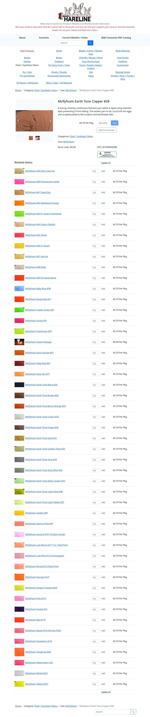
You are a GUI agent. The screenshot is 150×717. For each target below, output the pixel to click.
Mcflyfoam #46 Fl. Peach (37, 245)
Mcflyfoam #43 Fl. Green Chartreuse (43, 213)
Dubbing (59, 61)
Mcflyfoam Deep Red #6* (37, 363)
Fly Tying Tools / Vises (59, 65)
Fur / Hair (27, 72)
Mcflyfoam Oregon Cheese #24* (41, 587)
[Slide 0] (31, 138)
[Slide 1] (38, 138)
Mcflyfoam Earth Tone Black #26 (41, 384)
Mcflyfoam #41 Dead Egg (37, 192)
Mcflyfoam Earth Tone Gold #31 (41, 438)
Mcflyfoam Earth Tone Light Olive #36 (44, 491)
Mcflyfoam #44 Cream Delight (40, 224)
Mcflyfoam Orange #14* (37, 577)
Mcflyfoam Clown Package (38, 342)
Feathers (122, 61)
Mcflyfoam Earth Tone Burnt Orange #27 (45, 406)
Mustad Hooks (122, 72)
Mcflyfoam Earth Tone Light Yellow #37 (44, 502)
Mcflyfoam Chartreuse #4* (38, 331)
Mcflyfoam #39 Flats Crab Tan (40, 171)
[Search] (73, 42)
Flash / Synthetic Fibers (45, 90)
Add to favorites (107, 130)
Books (27, 57)
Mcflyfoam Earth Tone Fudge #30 (41, 427)
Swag (91, 75)
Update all (105, 163)
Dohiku (27, 61)
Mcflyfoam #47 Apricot (36, 256)
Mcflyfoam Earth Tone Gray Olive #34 (43, 470)
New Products (27, 50)
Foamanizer (123, 65)
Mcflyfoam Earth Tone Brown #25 (42, 395)
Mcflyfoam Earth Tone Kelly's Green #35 (45, 480)
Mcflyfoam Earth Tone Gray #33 (41, 459)
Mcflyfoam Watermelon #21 (39, 662)
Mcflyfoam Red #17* (35, 619)
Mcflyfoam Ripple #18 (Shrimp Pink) (43, 630)
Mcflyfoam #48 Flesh (35, 267)
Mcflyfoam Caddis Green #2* (39, 309)
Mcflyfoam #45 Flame (36, 235)
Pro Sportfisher (27, 75)
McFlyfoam (71, 90)
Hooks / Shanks (59, 72)
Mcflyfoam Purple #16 (36, 609)
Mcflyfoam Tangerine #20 (38, 651)
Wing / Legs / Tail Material (59, 82)
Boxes (59, 57)
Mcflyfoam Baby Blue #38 (38, 288)
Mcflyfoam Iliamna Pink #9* (39, 523)
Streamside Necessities (59, 75)
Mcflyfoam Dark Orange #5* (39, 352)
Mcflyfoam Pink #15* (35, 598)
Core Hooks (123, 57)
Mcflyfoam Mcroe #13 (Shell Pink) (42, 566)
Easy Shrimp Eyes (91, 61)
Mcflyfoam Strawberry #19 (38, 641)
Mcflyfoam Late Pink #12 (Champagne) (44, 555)
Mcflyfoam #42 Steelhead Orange (42, 203)
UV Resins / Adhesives (27, 82)
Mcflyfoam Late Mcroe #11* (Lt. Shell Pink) (46, 545)
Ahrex (59, 50)
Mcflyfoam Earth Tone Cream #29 (42, 416)
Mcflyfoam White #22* (36, 673)
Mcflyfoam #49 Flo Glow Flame (40, 277)
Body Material (123, 50)
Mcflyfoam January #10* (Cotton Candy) (45, 534)
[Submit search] (90, 42)
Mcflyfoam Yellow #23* (36, 684)
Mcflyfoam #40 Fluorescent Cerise (42, 181)
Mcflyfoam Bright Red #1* (38, 299)
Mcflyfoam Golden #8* (36, 513)
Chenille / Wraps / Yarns (91, 57)
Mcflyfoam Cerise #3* (36, 320)
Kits (91, 72)
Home (18, 90)
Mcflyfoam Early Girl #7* (37, 374)
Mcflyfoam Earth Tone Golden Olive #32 (45, 448)
